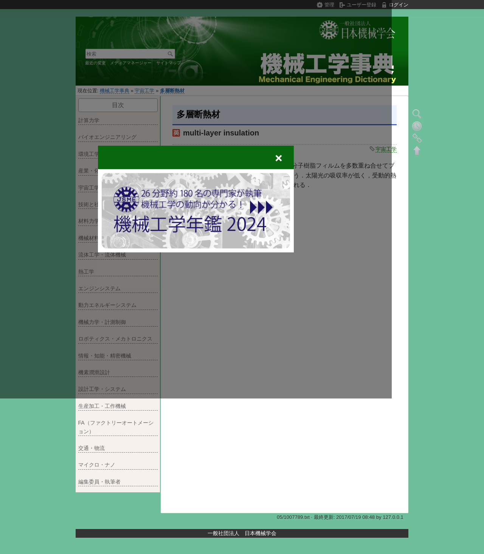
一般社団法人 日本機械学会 (242, 533)
